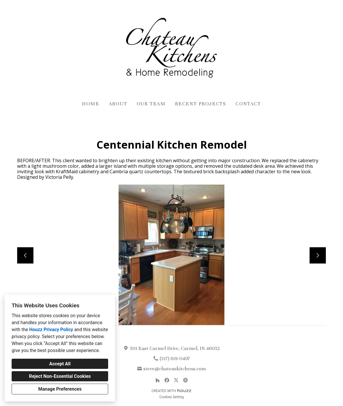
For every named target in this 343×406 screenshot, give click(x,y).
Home (90, 104)
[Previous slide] (25, 255)
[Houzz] (157, 380)
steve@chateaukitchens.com (174, 369)
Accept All (60, 364)
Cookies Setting (171, 397)
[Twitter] (176, 380)
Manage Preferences (59, 389)
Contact (248, 104)
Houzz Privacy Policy (51, 329)
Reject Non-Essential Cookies (60, 376)
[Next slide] (318, 255)
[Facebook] (167, 380)
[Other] (185, 380)
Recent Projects (200, 104)
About (118, 104)
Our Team (151, 104)
